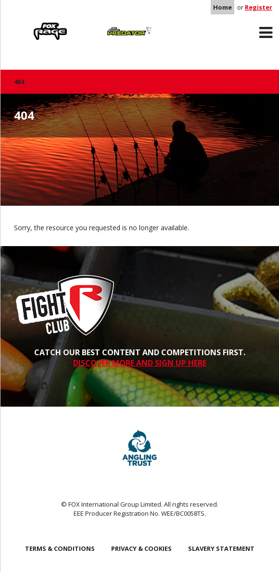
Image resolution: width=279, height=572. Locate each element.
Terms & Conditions (60, 548)
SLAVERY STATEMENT (221, 548)
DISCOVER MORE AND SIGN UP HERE (139, 363)
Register (258, 7)
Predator (102, 24)
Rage (23, 24)
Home (222, 7)
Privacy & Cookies (141, 548)
